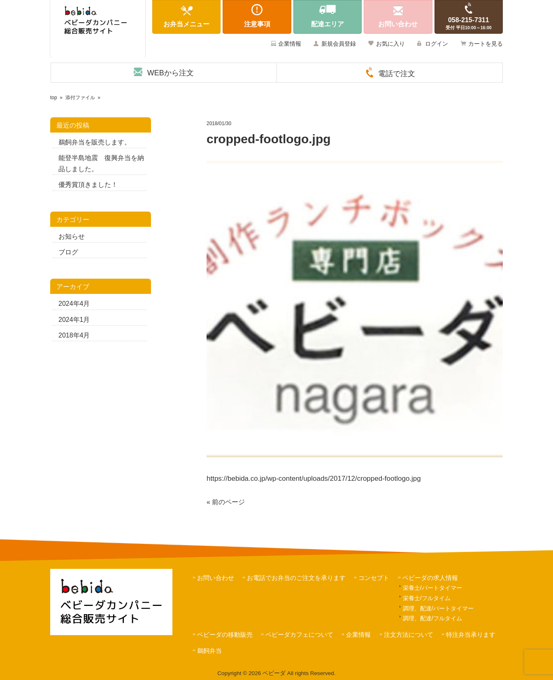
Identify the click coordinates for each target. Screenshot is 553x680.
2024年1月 (74, 319)
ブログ (68, 252)
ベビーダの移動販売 (225, 634)
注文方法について (408, 634)
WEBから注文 (170, 73)
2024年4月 (74, 303)
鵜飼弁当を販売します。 (94, 142)
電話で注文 (396, 74)
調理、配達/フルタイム (432, 618)
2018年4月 (74, 335)
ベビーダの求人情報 (430, 577)
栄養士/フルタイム (427, 598)
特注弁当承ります (470, 634)
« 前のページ (226, 501)
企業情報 (289, 43)
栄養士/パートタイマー (432, 588)
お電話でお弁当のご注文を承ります (296, 577)
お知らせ (71, 236)
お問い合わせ (215, 577)
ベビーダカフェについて (299, 634)
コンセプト (373, 577)
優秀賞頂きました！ (88, 184)
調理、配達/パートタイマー (438, 608)
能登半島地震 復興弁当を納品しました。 (101, 163)
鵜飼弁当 (209, 650)
